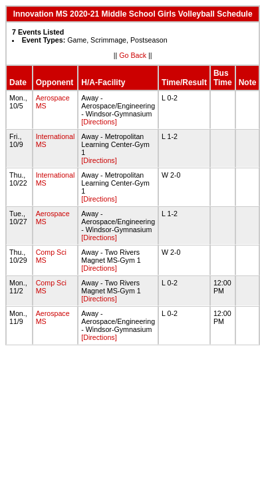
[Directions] (98, 122)
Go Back (132, 55)
